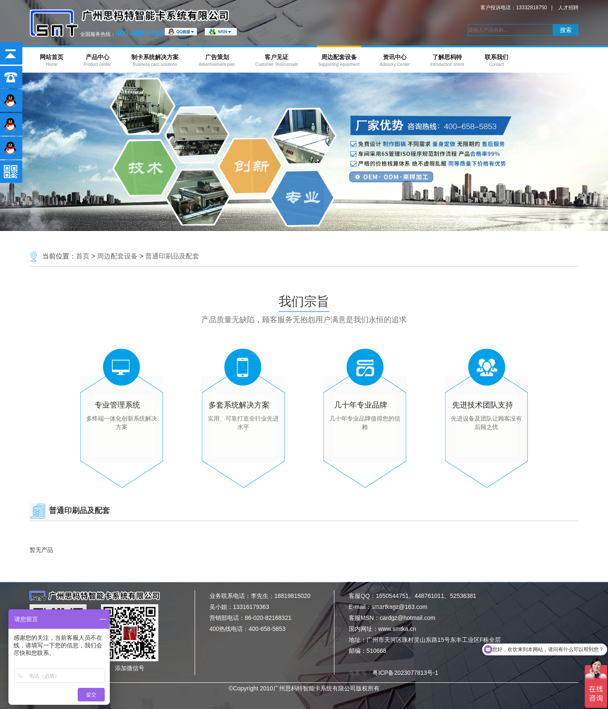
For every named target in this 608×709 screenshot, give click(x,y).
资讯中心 (395, 60)
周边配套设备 (339, 60)
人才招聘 (568, 8)
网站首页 (51, 60)
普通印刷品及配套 (172, 256)
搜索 (566, 30)
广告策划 (217, 60)
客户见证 (276, 60)
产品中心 (97, 60)
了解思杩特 (447, 60)
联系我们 (496, 60)
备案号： (393, 672)
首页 (83, 256)
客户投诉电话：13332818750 (513, 8)
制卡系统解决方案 (155, 60)
